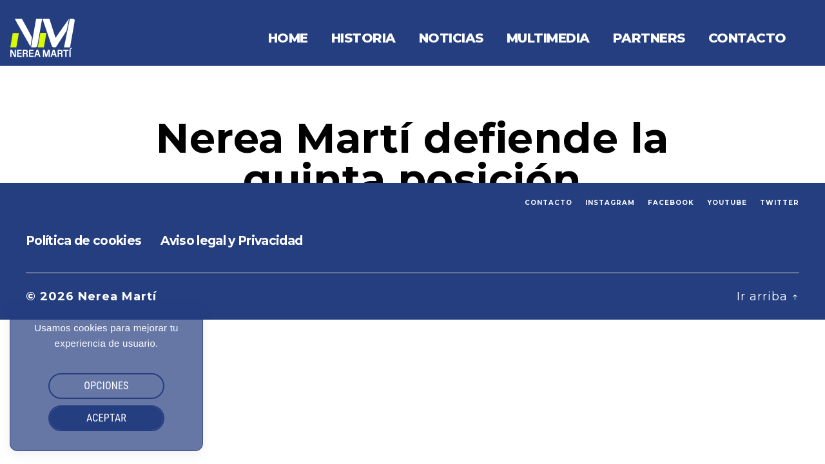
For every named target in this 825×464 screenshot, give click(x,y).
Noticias (451, 38)
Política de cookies (83, 240)
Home (288, 38)
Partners (649, 38)
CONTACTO (548, 202)
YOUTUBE (727, 202)
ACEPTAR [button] (106, 418)
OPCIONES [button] (106, 386)
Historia (363, 38)
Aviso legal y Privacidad (231, 240)
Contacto (747, 38)
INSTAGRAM (610, 202)
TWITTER (779, 202)
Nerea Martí (117, 296)
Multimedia (548, 38)
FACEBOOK (671, 202)
